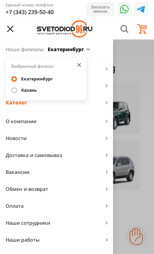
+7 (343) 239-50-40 (30, 12)
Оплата (15, 205)
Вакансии (17, 172)
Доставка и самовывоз (34, 155)
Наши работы (23, 239)
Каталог (16, 102)
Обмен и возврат (27, 189)
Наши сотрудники (28, 222)
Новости (16, 138)
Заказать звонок (100, 9)
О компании (21, 121)
